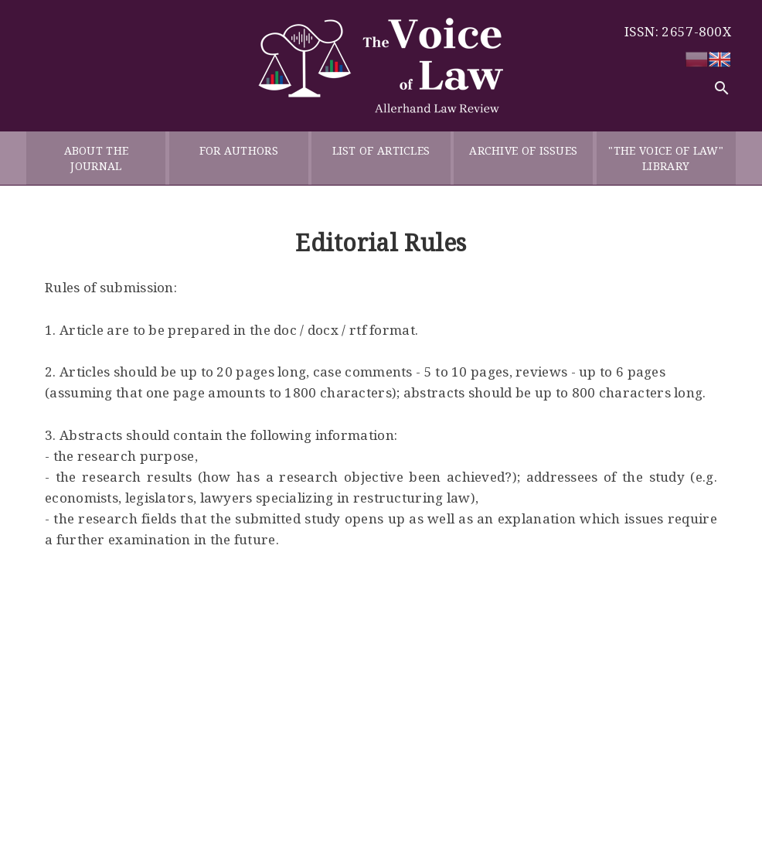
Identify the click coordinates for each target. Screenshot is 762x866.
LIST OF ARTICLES (381, 158)
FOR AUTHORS (238, 158)
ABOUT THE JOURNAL (96, 158)
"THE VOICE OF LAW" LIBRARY (665, 158)
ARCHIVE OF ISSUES (523, 158)
